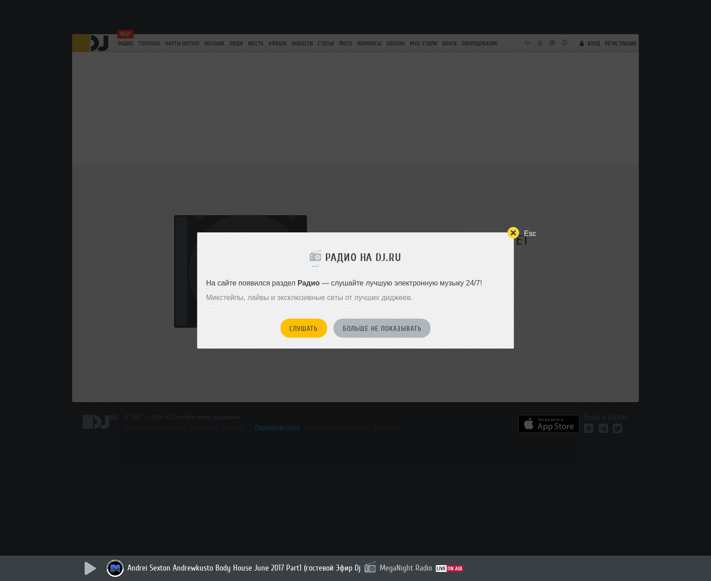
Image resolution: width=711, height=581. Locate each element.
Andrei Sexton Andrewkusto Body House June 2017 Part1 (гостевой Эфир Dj (243, 567)
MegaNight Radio (406, 567)
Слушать (303, 329)
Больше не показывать (382, 329)
